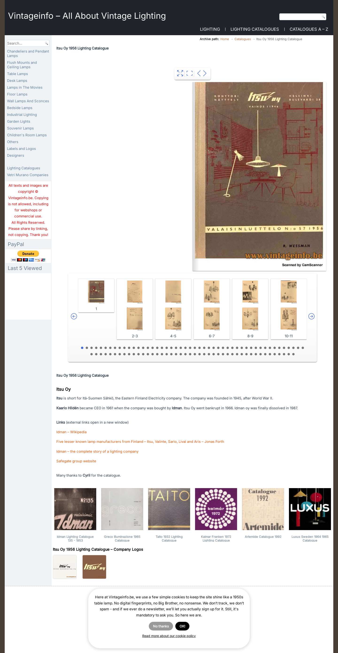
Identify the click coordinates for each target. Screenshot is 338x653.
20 (171, 348)
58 (134, 354)
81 (242, 354)
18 (162, 348)
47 (298, 348)
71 (195, 354)
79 (232, 354)
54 (115, 354)
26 (199, 348)
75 (213, 354)
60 (143, 354)
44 (284, 348)
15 (148, 348)
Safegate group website (76, 461)
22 (181, 348)
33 (232, 348)
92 (293, 354)
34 (237, 348)
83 (251, 354)
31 (223, 348)
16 (152, 348)
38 (256, 348)
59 (138, 354)
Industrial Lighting (22, 114)
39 (260, 348)
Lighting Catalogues (254, 29)
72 (199, 354)
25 (195, 348)
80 (237, 354)
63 (157, 354)
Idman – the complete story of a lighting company (97, 451)
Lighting (210, 29)
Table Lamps (17, 74)
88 (274, 354)
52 (105, 354)
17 (157, 348)
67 (176, 354)
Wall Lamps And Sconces (28, 101)
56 (124, 354)
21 (176, 348)
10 (124, 348)
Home (224, 39)
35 (242, 348)
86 (265, 354)
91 (289, 354)
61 (148, 354)
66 (171, 354)
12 (134, 348)
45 (289, 348)
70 (190, 354)
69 (185, 354)
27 (204, 348)
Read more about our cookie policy (169, 636)
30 (218, 348)
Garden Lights (18, 121)
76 (218, 354)
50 (96, 354)
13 (138, 348)
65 (166, 354)
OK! (182, 626)
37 (251, 348)
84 (256, 354)
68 (181, 354)
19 (166, 348)
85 (260, 354)
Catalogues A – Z (309, 29)
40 (265, 348)
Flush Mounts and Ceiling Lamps (22, 64)
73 (204, 354)
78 (228, 354)
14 (143, 348)
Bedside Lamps (19, 108)
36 (246, 348)
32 (228, 348)
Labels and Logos (21, 148)
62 (152, 354)
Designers (15, 155)
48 (303, 348)
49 (91, 354)
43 (279, 348)
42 (274, 348)
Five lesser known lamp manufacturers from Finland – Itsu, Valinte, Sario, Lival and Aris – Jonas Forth (140, 441)
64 (162, 354)
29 (213, 348)
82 (246, 354)
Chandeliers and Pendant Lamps (28, 53)
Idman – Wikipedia (71, 432)
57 (129, 354)
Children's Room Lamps (27, 135)
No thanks (161, 626)
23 (185, 348)
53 (110, 354)
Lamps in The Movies (24, 87)
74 (209, 354)
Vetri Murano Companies (27, 175)
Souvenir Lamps (20, 128)
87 (270, 354)
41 (270, 348)
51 (101, 354)
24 (190, 348)
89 (279, 354)
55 (120, 354)
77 (223, 354)
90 (284, 354)
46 (293, 348)
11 (129, 348)
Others (12, 142)
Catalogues (242, 39)
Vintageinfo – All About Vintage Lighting (87, 16)
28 (209, 348)
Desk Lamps (17, 80)
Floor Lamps (17, 94)
